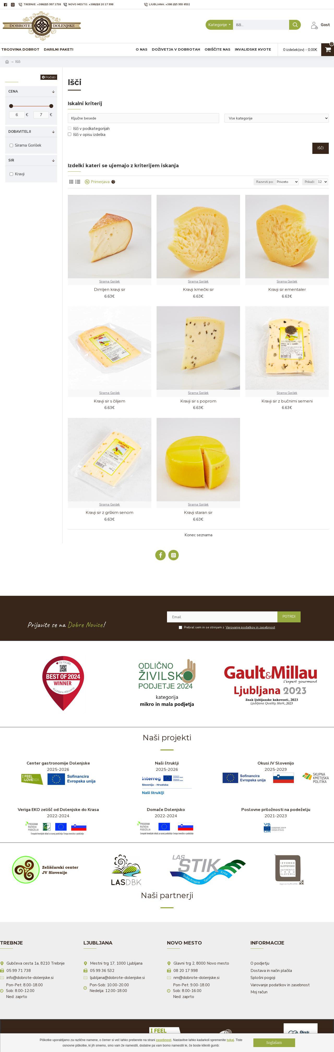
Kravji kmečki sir (198, 289)
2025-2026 (58, 773)
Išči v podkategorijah (89, 128)
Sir (11, 160)
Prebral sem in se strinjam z (227, 627)
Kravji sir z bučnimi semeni (287, 401)
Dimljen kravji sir (109, 289)
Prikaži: (310, 182)
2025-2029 (276, 771)
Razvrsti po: (265, 182)
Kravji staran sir (198, 512)
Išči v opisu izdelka (86, 134)
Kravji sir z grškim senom (109, 512)
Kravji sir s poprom (198, 401)
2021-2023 (275, 822)
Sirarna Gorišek (109, 282)
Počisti (50, 77)
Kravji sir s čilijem (109, 401)
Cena (13, 91)
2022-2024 (58, 822)
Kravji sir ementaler (287, 289)
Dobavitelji (19, 131)
